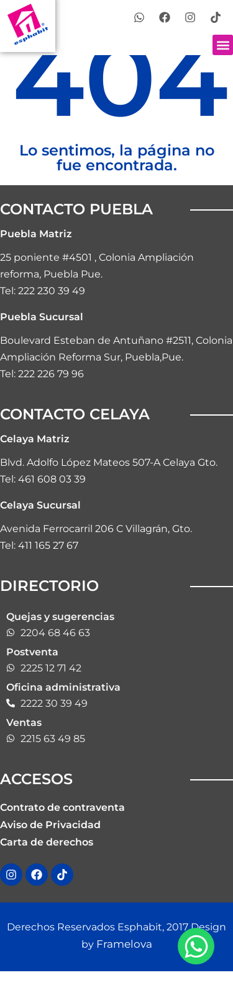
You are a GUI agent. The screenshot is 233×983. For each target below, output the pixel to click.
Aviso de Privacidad (50, 825)
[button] (222, 45)
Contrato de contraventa (62, 807)
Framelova (123, 944)
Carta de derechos (46, 842)
